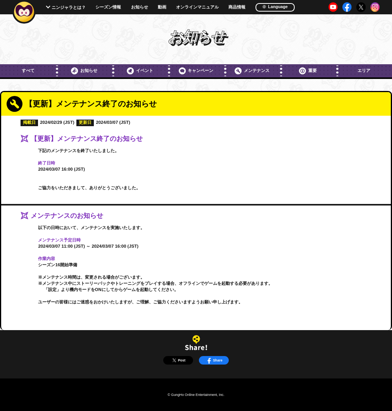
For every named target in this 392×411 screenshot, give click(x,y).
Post (178, 360)
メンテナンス (252, 70)
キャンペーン (196, 70)
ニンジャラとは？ (69, 7)
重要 (308, 70)
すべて (28, 70)
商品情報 (236, 7)
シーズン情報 (108, 7)
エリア (363, 70)
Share (214, 360)
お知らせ (139, 7)
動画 (162, 7)
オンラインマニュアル (197, 7)
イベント (140, 70)
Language (275, 6)
